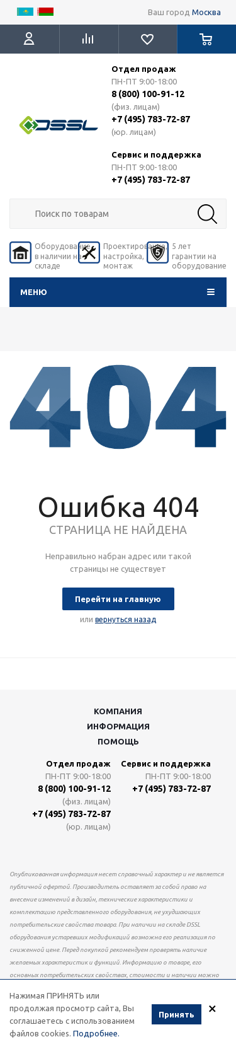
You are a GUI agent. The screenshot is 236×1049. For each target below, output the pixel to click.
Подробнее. (96, 1034)
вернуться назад (125, 619)
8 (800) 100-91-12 (147, 94)
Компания (118, 711)
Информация (118, 726)
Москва (206, 12)
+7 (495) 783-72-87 (150, 119)
